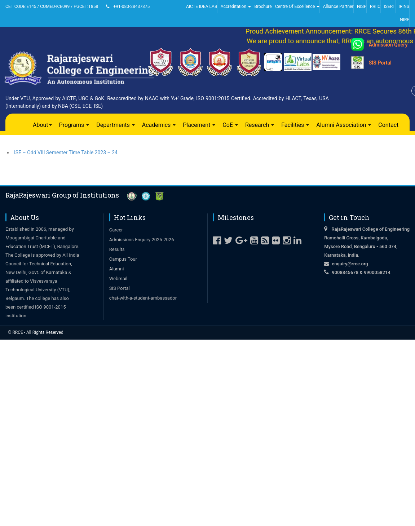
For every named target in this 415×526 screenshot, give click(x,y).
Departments (115, 124)
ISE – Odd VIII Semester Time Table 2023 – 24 (66, 152)
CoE (230, 124)
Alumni (116, 268)
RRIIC (375, 6)
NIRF (404, 19)
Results (117, 249)
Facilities (295, 124)
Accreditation (236, 6)
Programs (74, 124)
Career (116, 230)
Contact (388, 124)
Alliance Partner (338, 6)
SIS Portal (380, 63)
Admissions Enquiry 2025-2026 (141, 239)
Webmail (118, 278)
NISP (362, 6)
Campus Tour (123, 259)
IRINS (403, 6)
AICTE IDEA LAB (201, 6)
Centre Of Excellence (297, 6)
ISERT (389, 6)
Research (259, 124)
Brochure (262, 6)
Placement (199, 124)
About (42, 124)
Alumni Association (343, 124)
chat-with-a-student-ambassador (143, 298)
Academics (159, 124)
